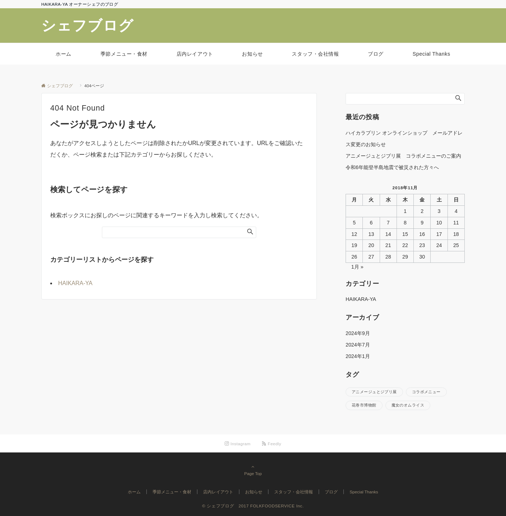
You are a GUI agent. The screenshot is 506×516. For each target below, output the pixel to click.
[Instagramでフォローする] (237, 443)
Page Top (253, 470)
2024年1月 (358, 356)
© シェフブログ (220, 505)
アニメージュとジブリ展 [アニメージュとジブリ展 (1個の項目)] (374, 392)
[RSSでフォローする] (271, 443)
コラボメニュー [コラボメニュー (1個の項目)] (426, 392)
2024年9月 (358, 333)
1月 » (357, 267)
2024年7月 (358, 345)
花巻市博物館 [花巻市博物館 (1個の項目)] (364, 405)
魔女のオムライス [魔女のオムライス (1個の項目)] (408, 405)
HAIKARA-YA (75, 283)
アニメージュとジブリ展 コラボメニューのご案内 (403, 156)
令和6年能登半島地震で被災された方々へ (392, 167)
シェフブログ (95, 25)
